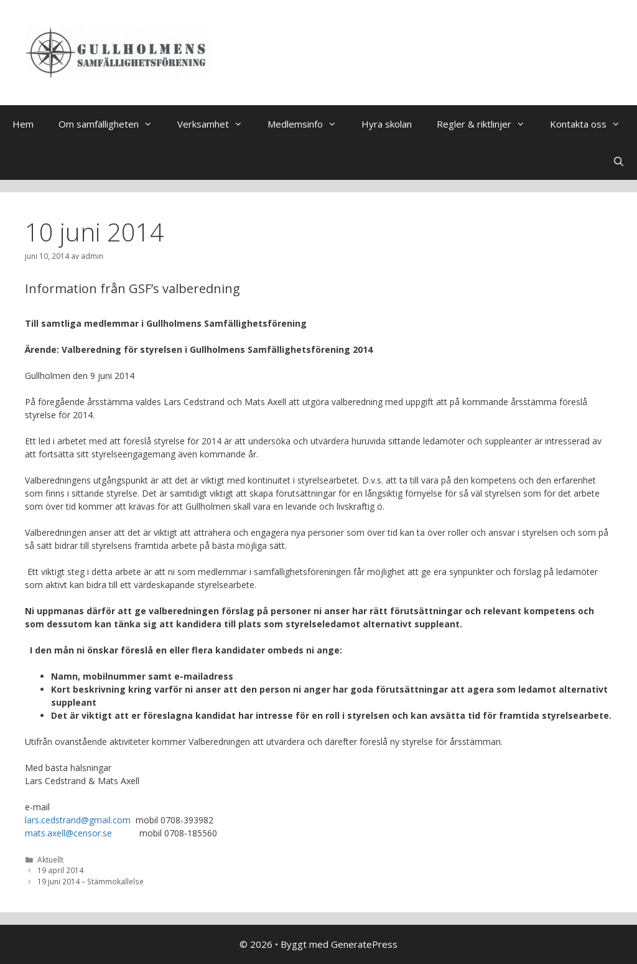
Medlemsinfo (308, 124)
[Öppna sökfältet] (618, 161)
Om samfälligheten (111, 124)
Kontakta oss (591, 124)
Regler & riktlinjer (487, 124)
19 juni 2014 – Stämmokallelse (90, 881)
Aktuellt (50, 859)
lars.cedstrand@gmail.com (78, 820)
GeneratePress (364, 944)
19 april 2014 (60, 870)
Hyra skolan (386, 124)
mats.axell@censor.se (68, 833)
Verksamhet (216, 124)
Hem (23, 124)
